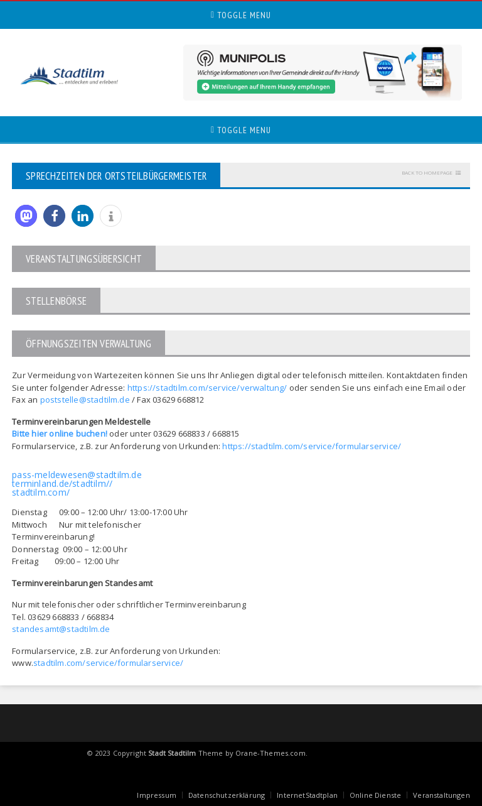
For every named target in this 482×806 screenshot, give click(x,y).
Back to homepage (427, 172)
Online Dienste (375, 795)
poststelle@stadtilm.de (85, 399)
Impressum (156, 795)
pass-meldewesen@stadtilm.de (77, 475)
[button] (26, 216)
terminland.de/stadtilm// (62, 483)
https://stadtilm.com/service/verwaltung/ (207, 387)
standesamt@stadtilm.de (61, 628)
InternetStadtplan (307, 795)
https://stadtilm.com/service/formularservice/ (311, 446)
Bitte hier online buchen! (59, 433)
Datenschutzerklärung (226, 795)
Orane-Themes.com (270, 753)
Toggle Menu (241, 15)
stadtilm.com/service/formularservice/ (108, 662)
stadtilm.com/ (41, 492)
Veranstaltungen (441, 795)
